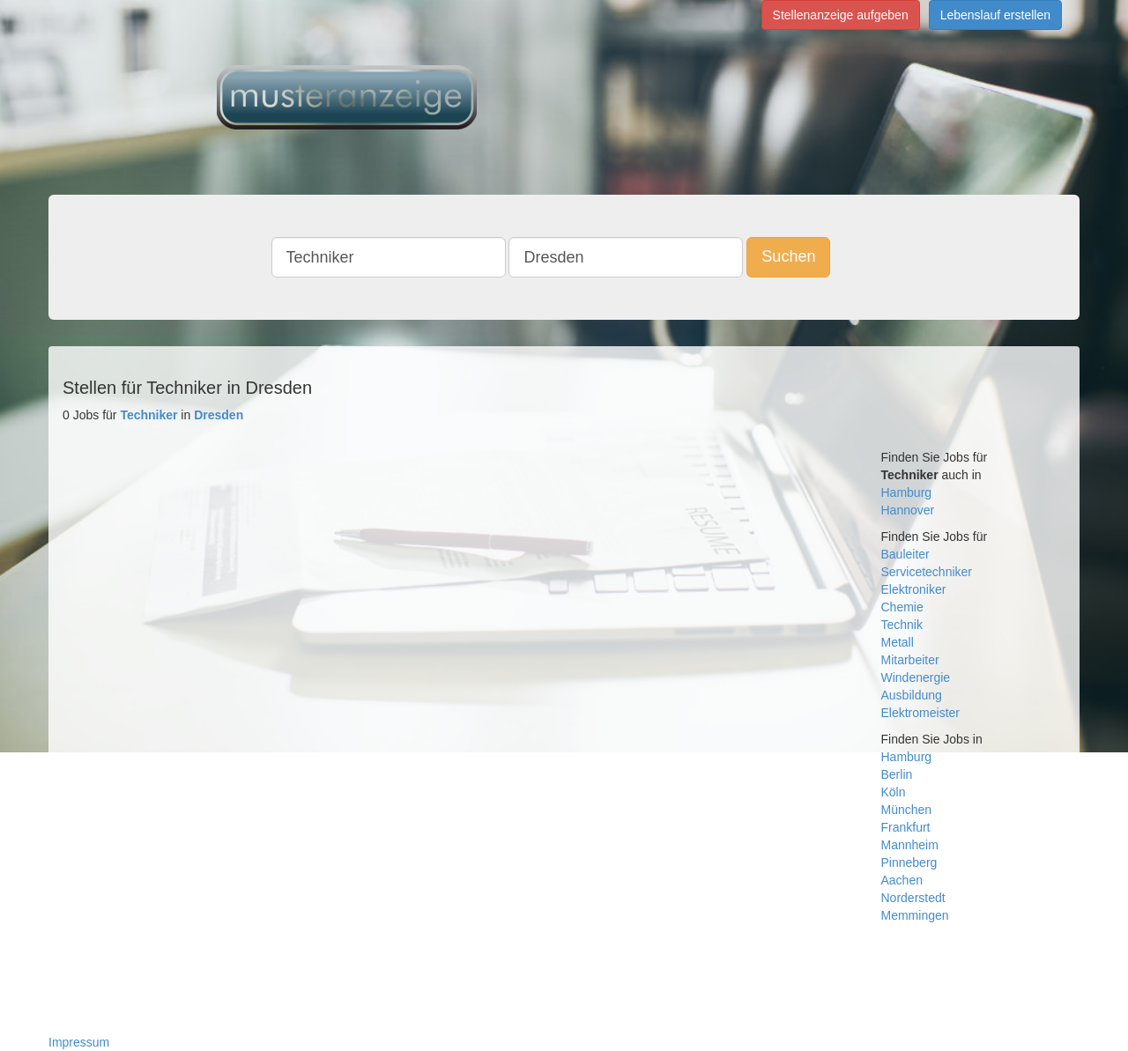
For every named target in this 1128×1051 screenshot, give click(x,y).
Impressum (78, 1042)
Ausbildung (911, 695)
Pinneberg (909, 862)
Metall (897, 642)
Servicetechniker (927, 572)
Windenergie (916, 677)
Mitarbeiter (910, 660)
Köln (893, 792)
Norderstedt (913, 898)
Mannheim (910, 845)
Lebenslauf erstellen (995, 15)
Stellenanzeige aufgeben (841, 15)
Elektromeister (920, 713)
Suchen (788, 256)
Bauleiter (905, 554)
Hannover (908, 510)
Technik (902, 625)
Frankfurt (906, 827)
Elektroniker (913, 589)
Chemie (902, 607)
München (906, 810)
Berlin (897, 774)
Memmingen (915, 915)
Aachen (902, 880)
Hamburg (906, 492)
